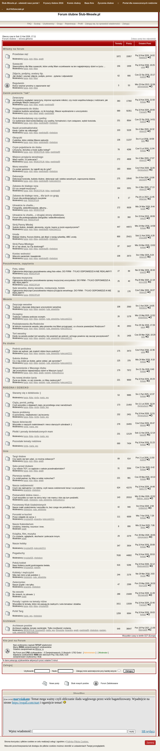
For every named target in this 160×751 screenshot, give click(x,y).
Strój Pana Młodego (23, 244)
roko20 (143, 218)
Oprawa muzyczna (22, 278)
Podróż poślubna (21, 348)
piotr (31, 59)
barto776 (143, 489)
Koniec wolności (21, 253)
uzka (143, 67)
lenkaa (143, 102)
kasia (25, 59)
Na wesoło (18, 592)
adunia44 (143, 180)
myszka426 (28, 519)
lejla (143, 141)
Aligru (143, 527)
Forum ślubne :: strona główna (17, 39)
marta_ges (44, 398)
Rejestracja (70, 24)
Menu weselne (20, 166)
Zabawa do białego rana (25, 186)
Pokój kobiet (19, 563)
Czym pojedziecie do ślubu (26, 147)
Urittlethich (143, 508)
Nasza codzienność (22, 485)
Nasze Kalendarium (22, 524)
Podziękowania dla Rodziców (28, 324)
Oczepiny (17, 314)
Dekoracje (17, 176)
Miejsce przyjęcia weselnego (27, 157)
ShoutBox (79, 693)
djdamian (143, 199)
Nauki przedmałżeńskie (24, 128)
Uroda (15, 234)
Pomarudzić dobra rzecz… (26, 495)
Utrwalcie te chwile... (23, 205)
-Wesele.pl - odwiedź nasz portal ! (23, 3)
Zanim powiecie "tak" (16, 93)
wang (143, 327)
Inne (6, 451)
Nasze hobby (19, 543)
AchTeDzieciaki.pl (15, 9)
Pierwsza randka (21, 475)
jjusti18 (143, 77)
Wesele (7, 299)
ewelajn (42, 309)
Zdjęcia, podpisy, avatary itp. (27, 73)
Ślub (4, 3)
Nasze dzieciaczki (22, 422)
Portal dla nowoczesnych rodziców (140, 3)
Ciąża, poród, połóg (22, 402)
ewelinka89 (49, 105)
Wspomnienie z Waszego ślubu (29, 368)
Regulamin (18, 83)
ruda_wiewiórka (52, 309)
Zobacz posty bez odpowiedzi (143, 39)
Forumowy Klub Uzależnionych (29, 505)
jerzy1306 (143, 282)
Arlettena (143, 308)
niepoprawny (143, 537)
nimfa (36, 398)
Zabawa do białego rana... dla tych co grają (35, 195)
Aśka (35, 59)
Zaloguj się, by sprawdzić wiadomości (102, 24)
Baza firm (89, 3)
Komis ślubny (74, 3)
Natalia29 (143, 58)
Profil (80, 24)
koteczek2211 (55, 181)
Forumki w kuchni (22, 514)
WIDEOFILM (39, 152)
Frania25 (143, 112)
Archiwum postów (22, 625)
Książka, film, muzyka (24, 534)
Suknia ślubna (20, 358)
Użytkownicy (48, 24)
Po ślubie (9, 343)
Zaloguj (125, 24)
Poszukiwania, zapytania (18, 263)
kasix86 (143, 435)
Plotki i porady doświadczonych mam (32, 431)
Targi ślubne (19, 456)
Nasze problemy (21, 412)
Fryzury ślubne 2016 (53, 3)
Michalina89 (143, 595)
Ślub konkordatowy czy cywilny (29, 118)
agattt (41, 59)
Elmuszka (60, 630)
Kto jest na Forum (14, 640)
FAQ (29, 24)
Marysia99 (143, 630)
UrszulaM (143, 238)
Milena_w (39, 649)
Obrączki (17, 137)
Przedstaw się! (20, 54)
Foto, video (18, 269)
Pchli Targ (17, 611)
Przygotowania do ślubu (25, 108)
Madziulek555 (143, 566)
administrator (142, 87)
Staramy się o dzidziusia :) (26, 393)
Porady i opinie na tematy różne (29, 601)
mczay (143, 576)
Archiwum (9, 621)
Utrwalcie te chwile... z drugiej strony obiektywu (38, 215)
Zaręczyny (18, 97)
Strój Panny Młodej (22, 224)
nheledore (53, 123)
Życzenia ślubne (106, 3)
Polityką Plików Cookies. (77, 741)
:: (118, 3)
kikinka (143, 425)
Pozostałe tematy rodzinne (26, 441)
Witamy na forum (13, 49)
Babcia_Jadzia (143, 498)
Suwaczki (17, 64)
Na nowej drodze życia (24, 377)
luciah (143, 209)
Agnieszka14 (143, 170)
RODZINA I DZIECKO (16, 387)
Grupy (59, 24)
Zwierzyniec (18, 582)
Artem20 (143, 131)
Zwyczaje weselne (22, 304)
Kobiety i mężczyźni (23, 572)
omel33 (143, 272)
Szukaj (37, 24)
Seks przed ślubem (22, 466)
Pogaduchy (18, 553)
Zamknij (150, 743)
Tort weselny (19, 333)
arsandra (27, 490)
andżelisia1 (143, 318)
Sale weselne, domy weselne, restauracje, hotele (38, 288)
